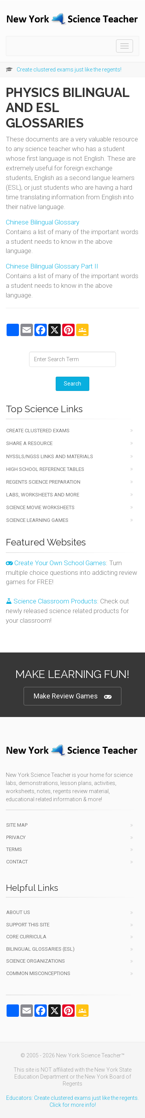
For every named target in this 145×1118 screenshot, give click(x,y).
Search (72, 384)
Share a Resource (29, 443)
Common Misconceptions (38, 973)
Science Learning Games (37, 520)
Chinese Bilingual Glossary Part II (52, 266)
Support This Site (27, 925)
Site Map (16, 825)
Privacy (16, 837)
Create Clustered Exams (38, 430)
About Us (18, 912)
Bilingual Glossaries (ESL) (40, 949)
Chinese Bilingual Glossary (42, 222)
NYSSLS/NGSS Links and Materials (49, 456)
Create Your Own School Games (56, 563)
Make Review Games (72, 696)
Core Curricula (26, 937)
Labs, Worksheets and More (42, 495)
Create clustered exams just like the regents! (69, 69)
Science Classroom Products (51, 601)
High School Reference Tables (45, 469)
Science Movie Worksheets (40, 507)
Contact (17, 862)
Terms (14, 849)
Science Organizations (35, 961)
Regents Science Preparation (43, 482)
